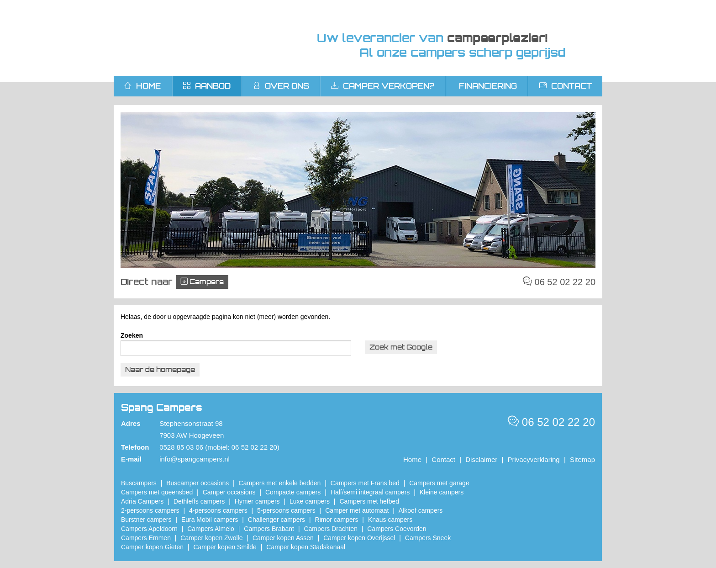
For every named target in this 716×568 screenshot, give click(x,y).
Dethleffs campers (199, 501)
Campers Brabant (269, 528)
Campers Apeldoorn (149, 528)
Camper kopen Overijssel (359, 537)
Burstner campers (146, 519)
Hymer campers (257, 501)
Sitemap (582, 459)
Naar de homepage (160, 369)
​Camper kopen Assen (283, 537)
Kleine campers (442, 492)
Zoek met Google (400, 347)
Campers (202, 281)
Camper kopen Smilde (225, 547)
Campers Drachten (331, 528)
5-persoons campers (286, 510)
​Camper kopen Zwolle (211, 537)
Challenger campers (276, 519)
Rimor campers (336, 519)
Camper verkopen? (382, 85)
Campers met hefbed (369, 501)
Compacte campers (293, 492)
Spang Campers (199, 37)
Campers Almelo (210, 528)
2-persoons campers (150, 510)
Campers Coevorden (396, 528)
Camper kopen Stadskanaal (305, 547)
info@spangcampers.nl (194, 459)
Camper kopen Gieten (152, 547)
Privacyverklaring (534, 459)
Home (412, 459)
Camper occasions (229, 492)
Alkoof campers (420, 510)
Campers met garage (439, 483)
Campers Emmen (146, 537)
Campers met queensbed (157, 492)
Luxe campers (310, 501)
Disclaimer (481, 459)
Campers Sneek (428, 537)
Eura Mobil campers (209, 519)
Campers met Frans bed (365, 483)
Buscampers (139, 483)
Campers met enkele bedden (280, 483)
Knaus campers (390, 519)
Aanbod (207, 85)
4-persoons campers (218, 510)
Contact (565, 85)
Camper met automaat (357, 510)
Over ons (281, 85)
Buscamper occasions (197, 483)
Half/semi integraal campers (370, 492)
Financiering (488, 85)
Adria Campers (142, 501)
